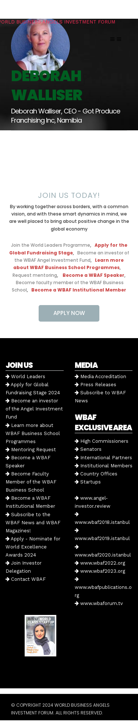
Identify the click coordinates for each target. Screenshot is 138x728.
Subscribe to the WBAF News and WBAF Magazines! (33, 522)
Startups (88, 482)
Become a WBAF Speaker (93, 275)
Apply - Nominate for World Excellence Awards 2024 (33, 547)
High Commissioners (101, 441)
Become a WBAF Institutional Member (78, 290)
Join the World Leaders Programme (50, 245)
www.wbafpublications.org (103, 587)
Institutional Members (103, 465)
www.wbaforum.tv (99, 603)
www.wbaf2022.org (100, 563)
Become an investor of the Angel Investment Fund (34, 409)
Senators (88, 449)
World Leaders (25, 376)
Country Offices (96, 474)
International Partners (103, 457)
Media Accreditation (100, 376)
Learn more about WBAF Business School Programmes (33, 433)
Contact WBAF (26, 579)
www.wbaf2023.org (100, 571)
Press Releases (95, 384)
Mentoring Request (31, 449)
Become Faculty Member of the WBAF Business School (31, 482)
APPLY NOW (69, 313)
